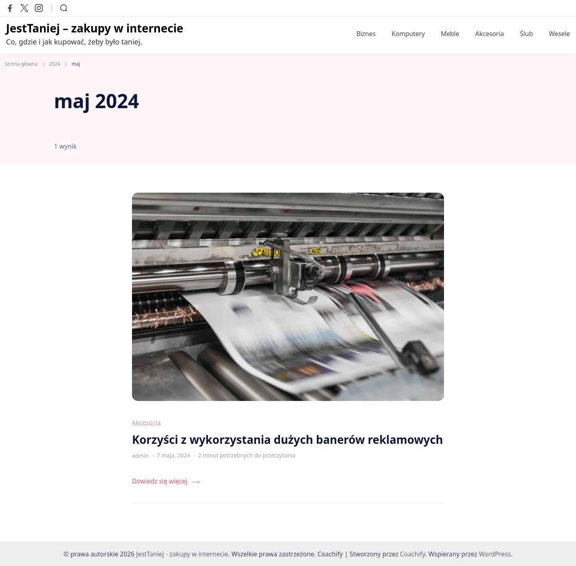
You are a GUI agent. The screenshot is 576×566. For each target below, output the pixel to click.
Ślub (526, 33)
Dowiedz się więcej (159, 481)
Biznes (366, 33)
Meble (450, 33)
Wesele (559, 33)
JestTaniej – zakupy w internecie (94, 28)
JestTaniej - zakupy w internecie (182, 554)
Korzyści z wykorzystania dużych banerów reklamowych (287, 439)
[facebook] (10, 8)
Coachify (412, 554)
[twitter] (24, 8)
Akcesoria (489, 33)
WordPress (495, 554)
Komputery (408, 33)
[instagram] (39, 8)
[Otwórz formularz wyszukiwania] (64, 8)
